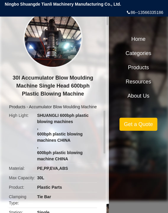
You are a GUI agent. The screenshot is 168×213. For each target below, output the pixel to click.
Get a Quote (138, 124)
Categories (138, 53)
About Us (138, 96)
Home (138, 39)
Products (17, 106)
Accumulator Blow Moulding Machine (63, 106)
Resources (138, 82)
